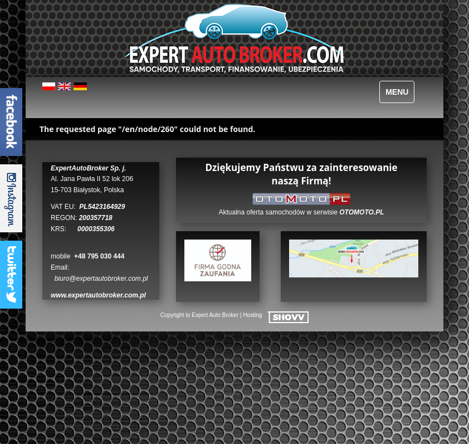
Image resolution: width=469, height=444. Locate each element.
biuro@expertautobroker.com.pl (101, 278)
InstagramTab (11, 198)
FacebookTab (11, 122)
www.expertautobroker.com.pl (98, 295)
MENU (396, 91)
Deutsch (80, 90)
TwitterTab (11, 275)
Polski (49, 90)
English (65, 90)
